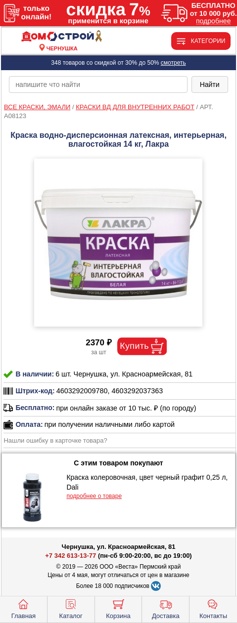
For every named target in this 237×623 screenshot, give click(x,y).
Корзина (118, 608)
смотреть (173, 62)
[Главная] (61, 36)
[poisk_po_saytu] (98, 84)
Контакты (213, 608)
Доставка (166, 608)
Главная (23, 608)
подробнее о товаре (94, 496)
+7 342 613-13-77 (70, 555)
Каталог (71, 608)
